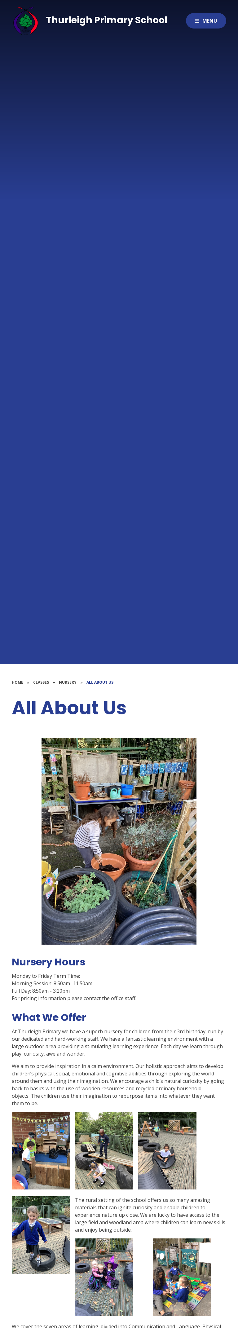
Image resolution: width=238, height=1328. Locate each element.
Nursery (68, 682)
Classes (41, 682)
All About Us (99, 682)
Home (17, 682)
